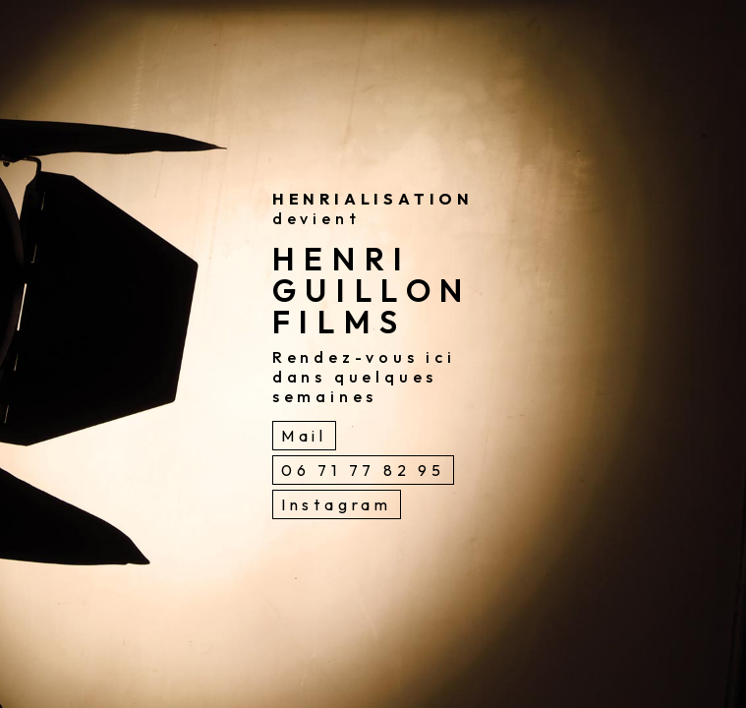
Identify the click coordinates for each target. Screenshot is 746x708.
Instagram (336, 504)
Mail (304, 435)
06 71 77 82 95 (363, 470)
